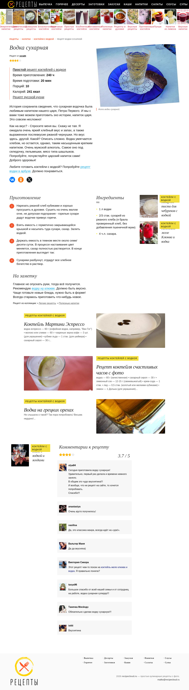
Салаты (157, 4)
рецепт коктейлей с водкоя (39, 69)
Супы (168, 662)
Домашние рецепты (31, 27)
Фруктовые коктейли (57, 27)
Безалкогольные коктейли (44, 27)
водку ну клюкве (43, 288)
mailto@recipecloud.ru (169, 679)
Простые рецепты (69, 27)
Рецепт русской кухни (28, 97)
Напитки (141, 4)
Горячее (62, 4)
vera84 (22, 56)
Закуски (114, 4)
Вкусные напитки (183, 27)
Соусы (171, 4)
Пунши (157, 26)
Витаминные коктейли (95, 27)
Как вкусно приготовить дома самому (22, 4)
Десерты (78, 4)
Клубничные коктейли (82, 27)
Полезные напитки (107, 27)
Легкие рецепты (47, 303)
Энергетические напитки (6, 27)
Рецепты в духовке (120, 27)
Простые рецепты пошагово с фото (24, 671)
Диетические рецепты (19, 27)
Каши (128, 4)
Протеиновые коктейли (145, 27)
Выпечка (45, 4)
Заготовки (96, 4)
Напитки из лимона (170, 27)
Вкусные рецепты (132, 27)
